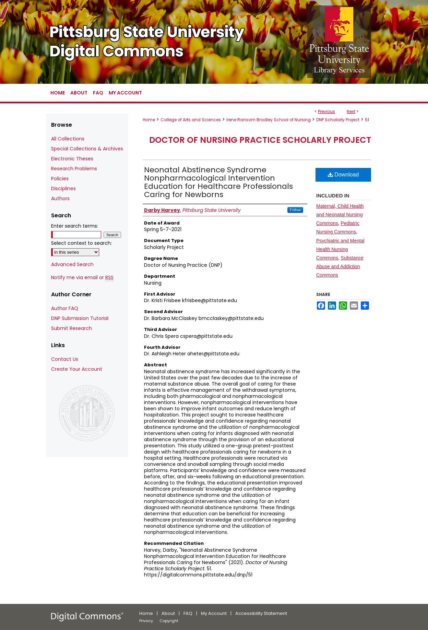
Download (343, 174)
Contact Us (64, 359)
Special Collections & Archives (87, 148)
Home (149, 120)
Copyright (168, 620)
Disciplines (63, 188)
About (168, 613)
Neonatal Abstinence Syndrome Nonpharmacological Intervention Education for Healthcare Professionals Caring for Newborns (218, 182)
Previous (326, 111)
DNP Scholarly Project (337, 120)
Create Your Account (76, 369)
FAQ (187, 613)
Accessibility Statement (261, 613)
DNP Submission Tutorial (79, 318)
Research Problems (74, 168)
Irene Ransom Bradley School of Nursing (268, 120)
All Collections (67, 138)
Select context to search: (81, 243)
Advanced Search (72, 264)
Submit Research (71, 328)
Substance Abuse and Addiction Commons (340, 266)
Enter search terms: (74, 225)
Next (351, 111)
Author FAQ (64, 308)
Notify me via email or (82, 277)
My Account (214, 613)
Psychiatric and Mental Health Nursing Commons (340, 249)
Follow (295, 210)
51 (367, 120)
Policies (60, 178)
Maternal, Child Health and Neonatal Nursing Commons (340, 214)
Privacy (146, 620)
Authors (60, 198)
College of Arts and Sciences (190, 120)
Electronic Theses (72, 158)
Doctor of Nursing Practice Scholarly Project (260, 140)
